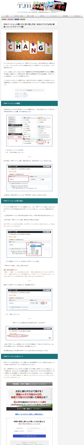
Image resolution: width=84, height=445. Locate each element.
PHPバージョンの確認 (21, 93)
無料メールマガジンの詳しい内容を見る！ (29, 414)
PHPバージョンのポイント (22, 96)
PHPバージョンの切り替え (22, 95)
